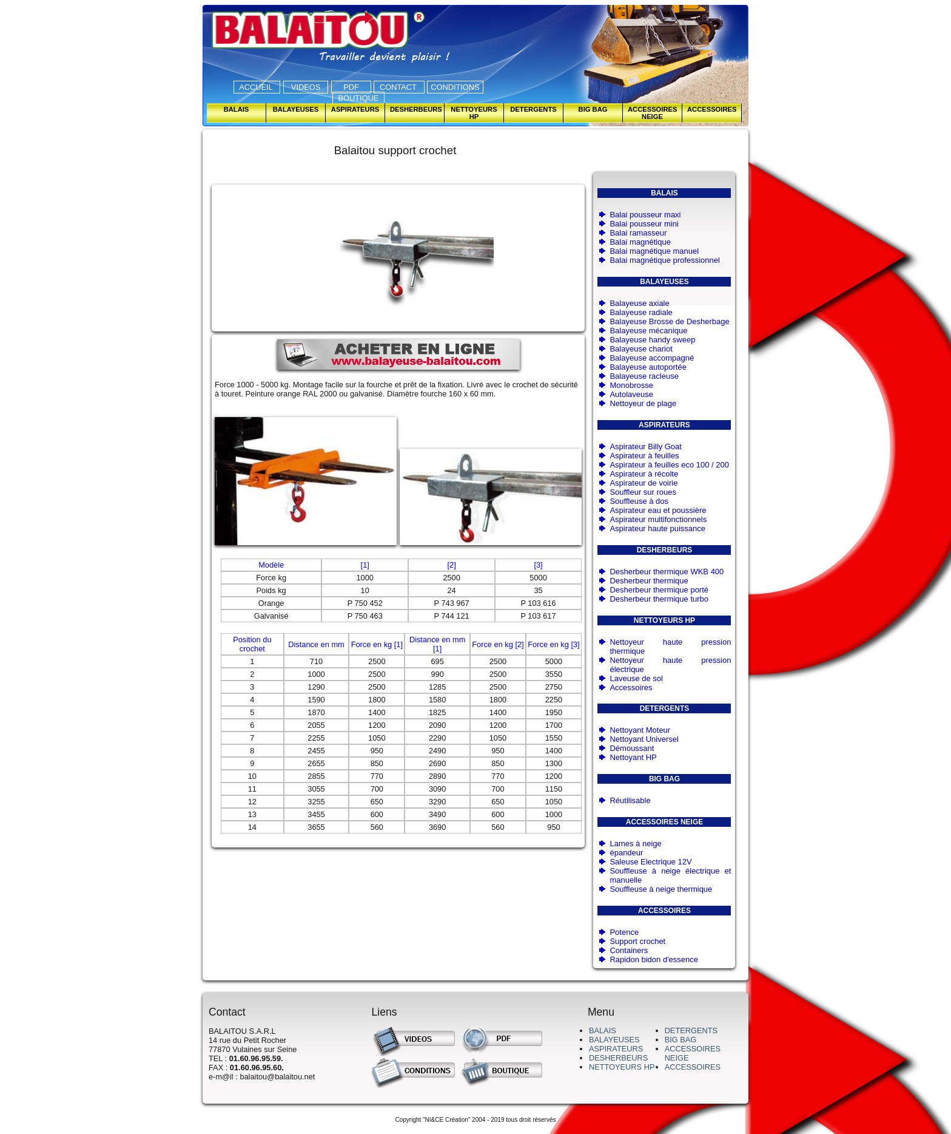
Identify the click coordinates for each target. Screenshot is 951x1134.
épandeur (626, 852)
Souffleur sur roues (643, 492)
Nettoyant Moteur (640, 730)
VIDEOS (306, 87)
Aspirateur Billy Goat (646, 446)
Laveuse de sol (636, 678)
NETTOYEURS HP (622, 1066)
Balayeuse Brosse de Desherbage (669, 321)
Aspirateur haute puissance (657, 528)
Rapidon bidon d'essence (654, 959)
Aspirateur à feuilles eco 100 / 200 (669, 464)
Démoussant (632, 748)
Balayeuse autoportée (648, 367)
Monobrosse (631, 385)
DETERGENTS (691, 1030)
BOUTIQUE (358, 98)
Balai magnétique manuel (654, 251)
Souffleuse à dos (639, 501)
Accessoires (631, 687)
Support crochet (637, 941)
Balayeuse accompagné (652, 357)
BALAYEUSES (614, 1039)
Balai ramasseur (638, 232)
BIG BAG (681, 1039)
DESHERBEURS (618, 1057)
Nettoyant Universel (644, 739)
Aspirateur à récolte (644, 473)
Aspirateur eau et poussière (658, 510)
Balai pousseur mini (644, 223)
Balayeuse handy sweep (652, 339)
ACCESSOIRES (693, 1066)
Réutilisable (630, 800)
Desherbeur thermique (649, 580)
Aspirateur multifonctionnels (658, 519)
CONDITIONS (455, 87)
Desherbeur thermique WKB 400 (667, 571)
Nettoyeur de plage (643, 403)
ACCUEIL (257, 87)
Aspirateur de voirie (643, 482)
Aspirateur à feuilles (644, 455)
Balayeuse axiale (639, 303)
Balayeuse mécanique (648, 330)
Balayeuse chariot (641, 348)
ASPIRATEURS (616, 1048)
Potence (624, 932)
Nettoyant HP (633, 757)
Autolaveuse (631, 394)
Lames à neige (635, 843)
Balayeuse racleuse (644, 376)
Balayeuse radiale (641, 312)
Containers (629, 950)
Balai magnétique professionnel (664, 260)
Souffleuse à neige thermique (661, 889)
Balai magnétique (640, 241)
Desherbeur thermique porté (659, 589)
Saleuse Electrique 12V (650, 861)
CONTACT (398, 87)
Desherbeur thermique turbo (659, 598)
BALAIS (602, 1030)
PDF (351, 87)
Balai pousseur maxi (645, 214)
